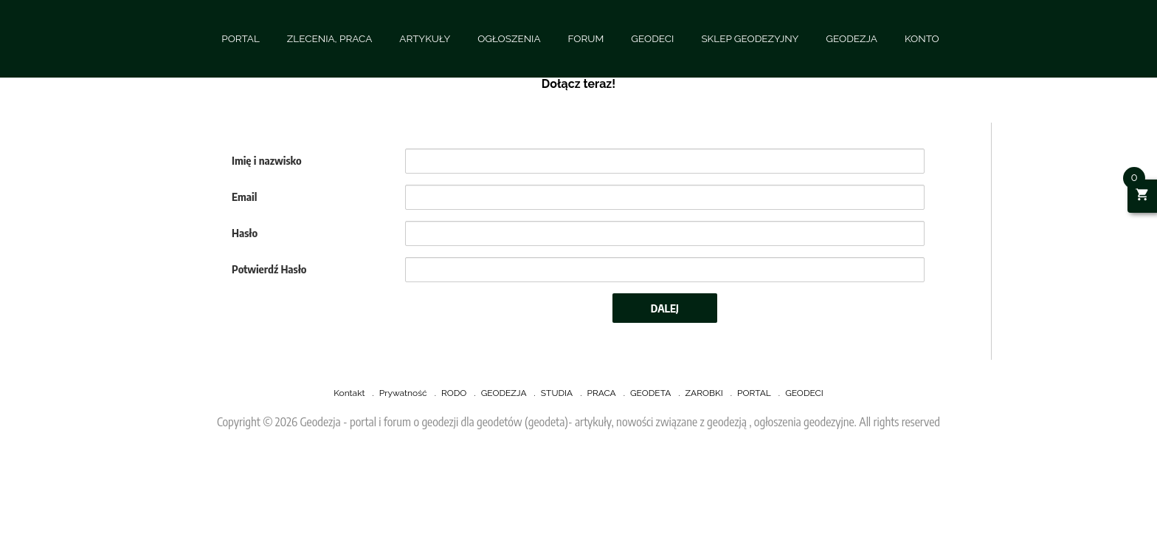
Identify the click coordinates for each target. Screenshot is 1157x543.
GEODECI (652, 38)
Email (244, 196)
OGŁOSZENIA (508, 38)
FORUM (586, 38)
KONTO (922, 38)
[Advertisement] (442, 503)
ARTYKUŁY (424, 38)
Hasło (245, 232)
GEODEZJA (851, 38)
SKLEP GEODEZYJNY (749, 38)
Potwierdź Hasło (269, 269)
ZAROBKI (704, 393)
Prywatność (403, 393)
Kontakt (349, 393)
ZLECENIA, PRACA (329, 38)
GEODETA (650, 393)
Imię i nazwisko (267, 160)
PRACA (601, 393)
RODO (453, 393)
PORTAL (240, 38)
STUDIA (557, 393)
